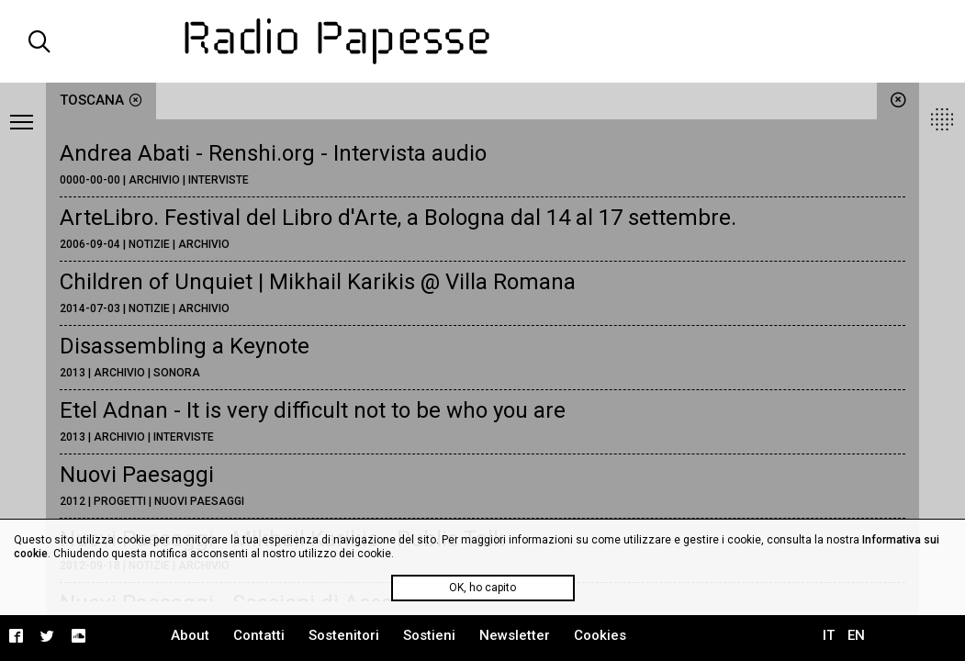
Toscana (101, 100)
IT (829, 635)
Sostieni (429, 635)
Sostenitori (344, 635)
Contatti (259, 635)
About (190, 635)
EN (856, 635)
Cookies (600, 635)
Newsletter (514, 635)
